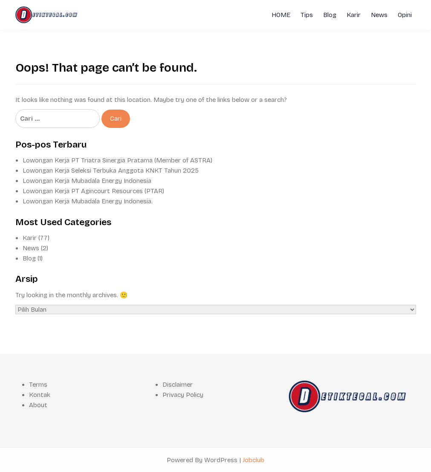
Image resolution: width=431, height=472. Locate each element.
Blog (329, 15)
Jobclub (253, 460)
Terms (38, 384)
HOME (281, 15)
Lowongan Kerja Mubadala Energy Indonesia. (88, 201)
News (379, 15)
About (38, 405)
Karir (354, 15)
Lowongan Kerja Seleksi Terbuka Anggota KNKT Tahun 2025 (111, 170)
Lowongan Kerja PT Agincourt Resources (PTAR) (93, 191)
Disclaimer (177, 384)
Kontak (39, 395)
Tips (307, 15)
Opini (405, 15)
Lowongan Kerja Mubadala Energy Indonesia (87, 181)
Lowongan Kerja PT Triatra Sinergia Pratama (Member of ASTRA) (117, 160)
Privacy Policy (182, 395)
